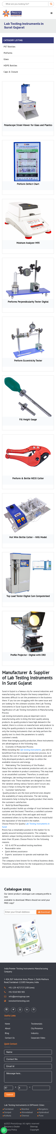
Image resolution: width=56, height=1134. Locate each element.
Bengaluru (43, 1109)
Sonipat (7, 1112)
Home (7, 1023)
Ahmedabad (27, 1112)
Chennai (25, 1115)
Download (44, 912)
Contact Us (10, 1038)
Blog (7, 1033)
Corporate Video (38, 1038)
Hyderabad (44, 1112)
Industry (34, 1033)
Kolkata (7, 1115)
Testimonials (36, 1023)
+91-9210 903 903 (14, 992)
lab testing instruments (30, 749)
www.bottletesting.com (16, 1001)
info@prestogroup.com (16, 996)
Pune (41, 1115)
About (7, 1028)
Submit (9, 1094)
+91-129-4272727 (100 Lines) (19, 987)
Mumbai (25, 1109)
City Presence (37, 1028)
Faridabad (8, 1109)
